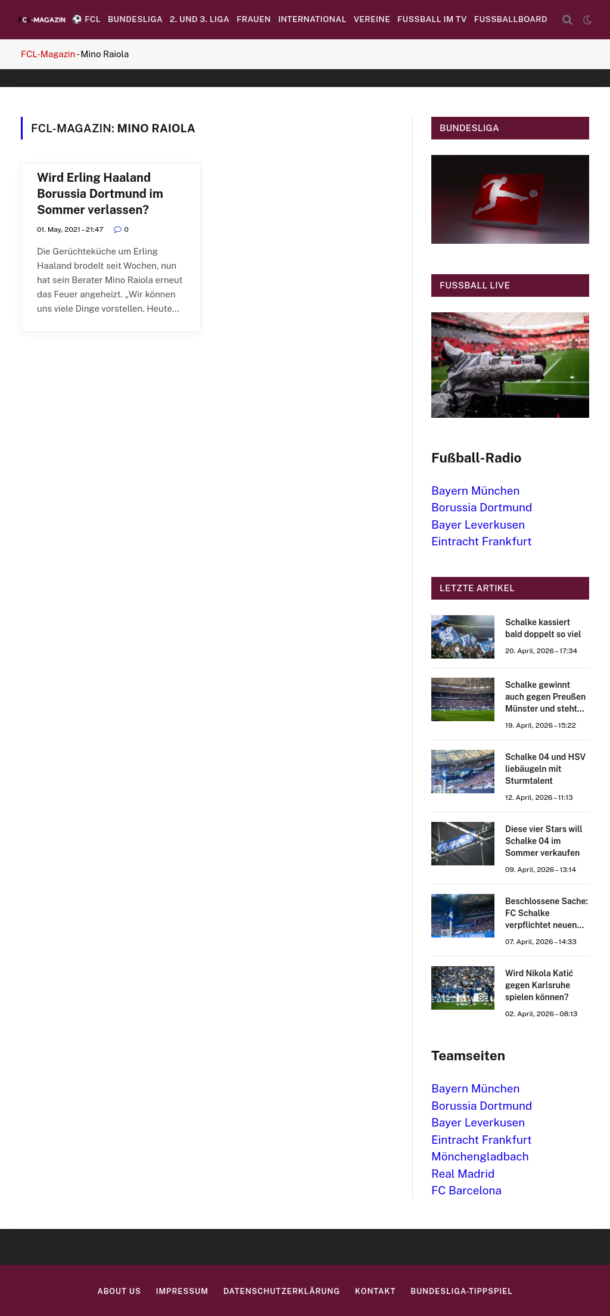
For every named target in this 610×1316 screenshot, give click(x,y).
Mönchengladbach (480, 1156)
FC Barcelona (466, 1190)
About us (119, 1291)
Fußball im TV (432, 19)
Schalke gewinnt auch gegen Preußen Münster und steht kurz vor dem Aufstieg (545, 697)
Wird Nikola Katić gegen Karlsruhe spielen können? (539, 985)
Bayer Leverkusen (478, 524)
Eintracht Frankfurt (481, 541)
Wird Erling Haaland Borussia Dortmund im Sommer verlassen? (100, 193)
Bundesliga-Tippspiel (461, 1291)
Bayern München (475, 490)
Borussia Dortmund (481, 507)
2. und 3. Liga (199, 19)
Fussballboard (510, 19)
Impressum (182, 1291)
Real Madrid (462, 1173)
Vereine (372, 19)
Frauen (253, 19)
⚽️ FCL (86, 19)
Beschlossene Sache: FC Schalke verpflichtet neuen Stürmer (546, 913)
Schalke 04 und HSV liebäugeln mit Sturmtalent (545, 769)
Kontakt (375, 1291)
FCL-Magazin (48, 54)
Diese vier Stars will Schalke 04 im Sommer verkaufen (544, 841)
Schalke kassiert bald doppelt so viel (543, 628)
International (312, 19)
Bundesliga (135, 19)
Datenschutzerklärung (281, 1291)
